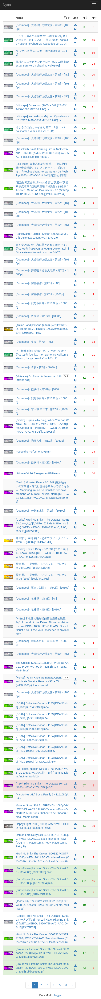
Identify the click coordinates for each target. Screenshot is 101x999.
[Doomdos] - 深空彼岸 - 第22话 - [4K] (38, 283)
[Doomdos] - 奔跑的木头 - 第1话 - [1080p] (40, 510)
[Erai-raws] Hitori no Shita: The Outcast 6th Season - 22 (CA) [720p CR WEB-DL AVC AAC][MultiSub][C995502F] (42, 967)
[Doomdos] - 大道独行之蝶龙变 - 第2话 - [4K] (42, 203)
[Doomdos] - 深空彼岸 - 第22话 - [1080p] (40, 294)
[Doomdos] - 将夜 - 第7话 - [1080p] (36, 367)
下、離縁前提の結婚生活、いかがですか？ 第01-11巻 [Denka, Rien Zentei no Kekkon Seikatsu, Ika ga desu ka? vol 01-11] (42, 354)
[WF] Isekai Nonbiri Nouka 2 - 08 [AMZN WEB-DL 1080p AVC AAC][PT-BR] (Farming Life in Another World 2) (42, 772)
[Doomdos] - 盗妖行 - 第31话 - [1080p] (38, 389)
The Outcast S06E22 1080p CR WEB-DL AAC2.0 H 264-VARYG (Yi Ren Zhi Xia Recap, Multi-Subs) (42, 666)
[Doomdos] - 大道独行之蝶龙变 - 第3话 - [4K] (42, 96)
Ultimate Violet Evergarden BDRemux (38, 473)
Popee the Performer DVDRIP (33, 451)
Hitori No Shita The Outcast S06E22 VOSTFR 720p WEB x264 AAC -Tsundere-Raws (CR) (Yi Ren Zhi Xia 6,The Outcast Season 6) (42, 938)
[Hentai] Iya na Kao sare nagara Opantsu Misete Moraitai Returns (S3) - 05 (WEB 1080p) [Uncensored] (39, 681)
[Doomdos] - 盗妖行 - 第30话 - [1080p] (38, 462)
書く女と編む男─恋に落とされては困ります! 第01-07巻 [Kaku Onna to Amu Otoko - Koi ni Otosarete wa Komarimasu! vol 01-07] (42, 248)
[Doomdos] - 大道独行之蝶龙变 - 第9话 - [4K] (42, 653)
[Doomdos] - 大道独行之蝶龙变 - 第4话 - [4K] (42, 74)
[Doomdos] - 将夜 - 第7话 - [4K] (34, 341)
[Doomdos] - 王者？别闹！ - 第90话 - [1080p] (42, 587)
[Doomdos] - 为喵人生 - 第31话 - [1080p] (40, 440)
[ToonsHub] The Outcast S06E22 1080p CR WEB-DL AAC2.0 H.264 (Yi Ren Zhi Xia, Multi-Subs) (42, 905)
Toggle (58, 995)
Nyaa (7, 5)
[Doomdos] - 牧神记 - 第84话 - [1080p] (38, 609)
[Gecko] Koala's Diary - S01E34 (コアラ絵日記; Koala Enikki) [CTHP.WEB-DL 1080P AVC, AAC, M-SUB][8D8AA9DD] (42, 553)
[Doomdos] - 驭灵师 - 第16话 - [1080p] (38, 316)
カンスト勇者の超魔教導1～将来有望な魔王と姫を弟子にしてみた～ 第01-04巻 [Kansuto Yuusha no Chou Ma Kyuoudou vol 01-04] (42, 40)
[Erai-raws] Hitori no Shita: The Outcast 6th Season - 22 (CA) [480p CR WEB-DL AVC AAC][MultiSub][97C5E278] (42, 953)
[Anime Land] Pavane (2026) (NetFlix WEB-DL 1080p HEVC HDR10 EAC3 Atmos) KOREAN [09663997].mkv (42, 329)
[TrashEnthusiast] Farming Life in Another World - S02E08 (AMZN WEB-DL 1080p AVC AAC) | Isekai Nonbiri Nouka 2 (42, 153)
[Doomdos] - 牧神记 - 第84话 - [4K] (36, 598)
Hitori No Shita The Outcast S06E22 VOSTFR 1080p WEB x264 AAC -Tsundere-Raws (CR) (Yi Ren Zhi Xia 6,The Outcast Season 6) (42, 857)
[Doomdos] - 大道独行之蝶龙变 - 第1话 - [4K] (42, 224)
